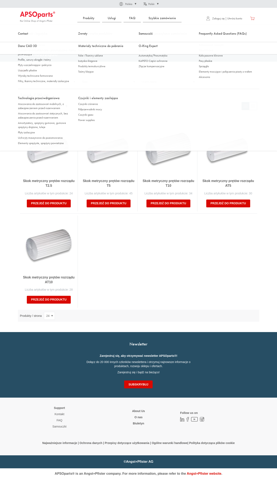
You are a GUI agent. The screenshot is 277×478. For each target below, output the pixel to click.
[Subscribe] (138, 384)
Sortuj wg (26, 106)
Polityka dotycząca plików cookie (212, 443)
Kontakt (59, 414)
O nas (138, 417)
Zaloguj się (215, 18)
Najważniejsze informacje (59, 443)
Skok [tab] (85, 81)
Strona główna (28, 41)
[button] (127, 4)
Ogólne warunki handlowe (169, 443)
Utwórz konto (234, 18)
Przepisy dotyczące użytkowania (127, 443)
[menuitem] (88, 18)
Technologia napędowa (54, 41)
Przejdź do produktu (49, 203)
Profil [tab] (25, 81)
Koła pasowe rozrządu (86, 41)
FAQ (59, 420)
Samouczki (59, 426)
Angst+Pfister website (204, 473)
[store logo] (37, 17)
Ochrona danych (91, 443)
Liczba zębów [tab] (149, 81)
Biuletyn (138, 423)
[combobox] (138, 30)
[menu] (130, 18)
